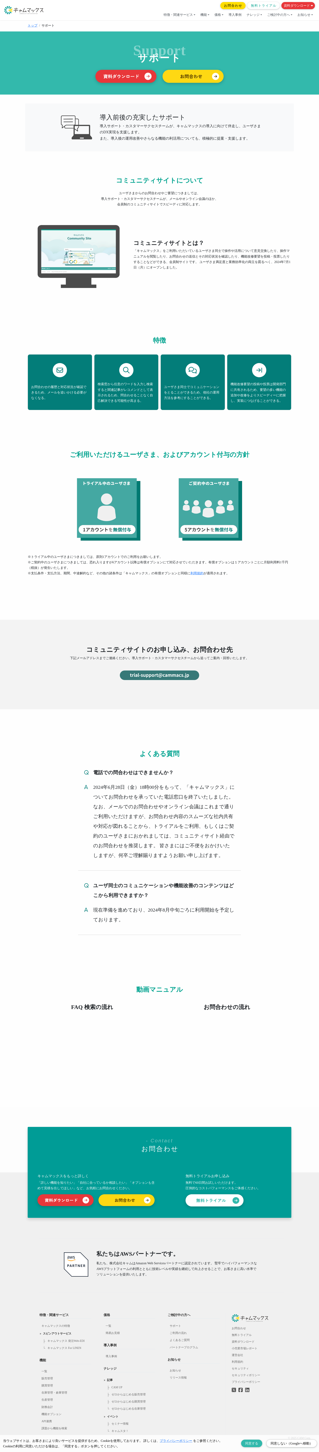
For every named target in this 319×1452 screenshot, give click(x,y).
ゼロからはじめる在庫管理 (128, 1408)
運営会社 (237, 1355)
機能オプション (51, 1414)
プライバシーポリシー (246, 1381)
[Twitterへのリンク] (234, 1387)
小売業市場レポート (244, 1348)
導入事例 (234, 14)
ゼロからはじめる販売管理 (128, 1394)
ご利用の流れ (178, 1333)
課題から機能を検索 (54, 1428)
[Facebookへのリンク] (240, 1387)
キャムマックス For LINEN (64, 1348)
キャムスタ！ (120, 1431)
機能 (204, 14)
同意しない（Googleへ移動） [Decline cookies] (292, 1443)
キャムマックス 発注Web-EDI (66, 1340)
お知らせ (305, 14)
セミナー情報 (120, 1423)
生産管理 (47, 1399)
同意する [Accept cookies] (251, 1443)
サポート (175, 1325)
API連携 (47, 1421)
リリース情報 (178, 1377)
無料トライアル (263, 5)
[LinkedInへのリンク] (247, 1390)
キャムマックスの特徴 (56, 1325)
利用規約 (196, 573)
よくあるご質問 (180, 1340)
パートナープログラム (184, 1347)
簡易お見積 (113, 1333)
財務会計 (47, 1407)
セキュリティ (240, 1368)
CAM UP (116, 1387)
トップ (32, 25)
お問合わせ (233, 5)
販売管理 (47, 1378)
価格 (218, 14)
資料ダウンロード (298, 5)
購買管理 (47, 1385)
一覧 (44, 1371)
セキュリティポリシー (246, 1375)
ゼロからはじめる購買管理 (128, 1401)
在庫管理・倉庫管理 (54, 1392)
